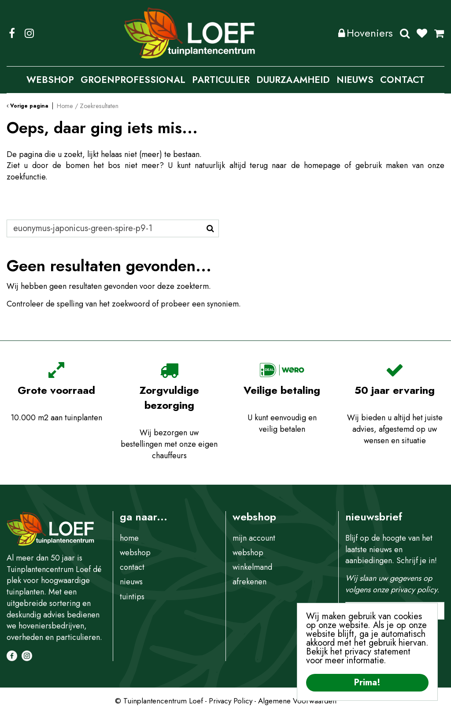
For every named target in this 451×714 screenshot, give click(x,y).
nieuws (131, 581)
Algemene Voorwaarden (297, 700)
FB (12, 33)
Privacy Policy (230, 700)
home (129, 538)
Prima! (367, 682)
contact (132, 567)
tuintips (132, 596)
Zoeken (404, 33)
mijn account (254, 538)
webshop (135, 552)
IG (29, 33)
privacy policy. (415, 589)
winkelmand (252, 567)
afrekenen (249, 581)
